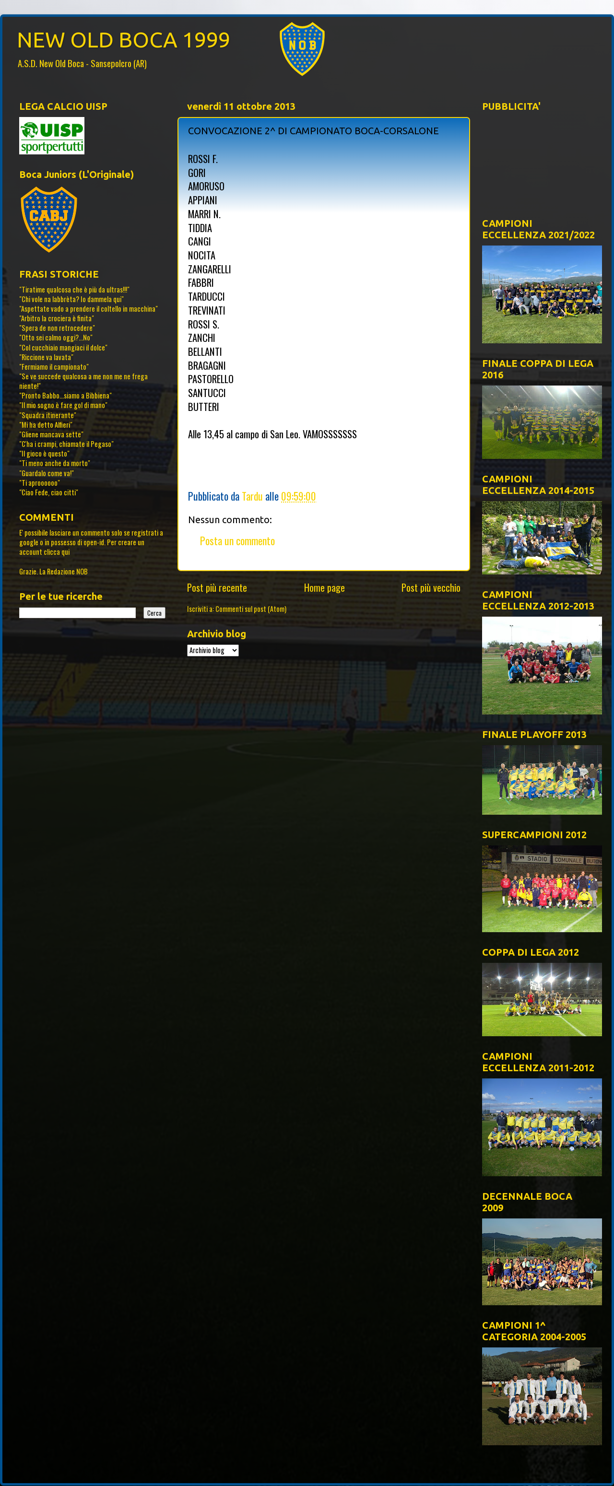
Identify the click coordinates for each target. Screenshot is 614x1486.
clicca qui (57, 552)
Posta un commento (237, 540)
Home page (324, 587)
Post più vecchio (430, 587)
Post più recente (217, 587)
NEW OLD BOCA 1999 (123, 39)
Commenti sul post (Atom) (250, 609)
